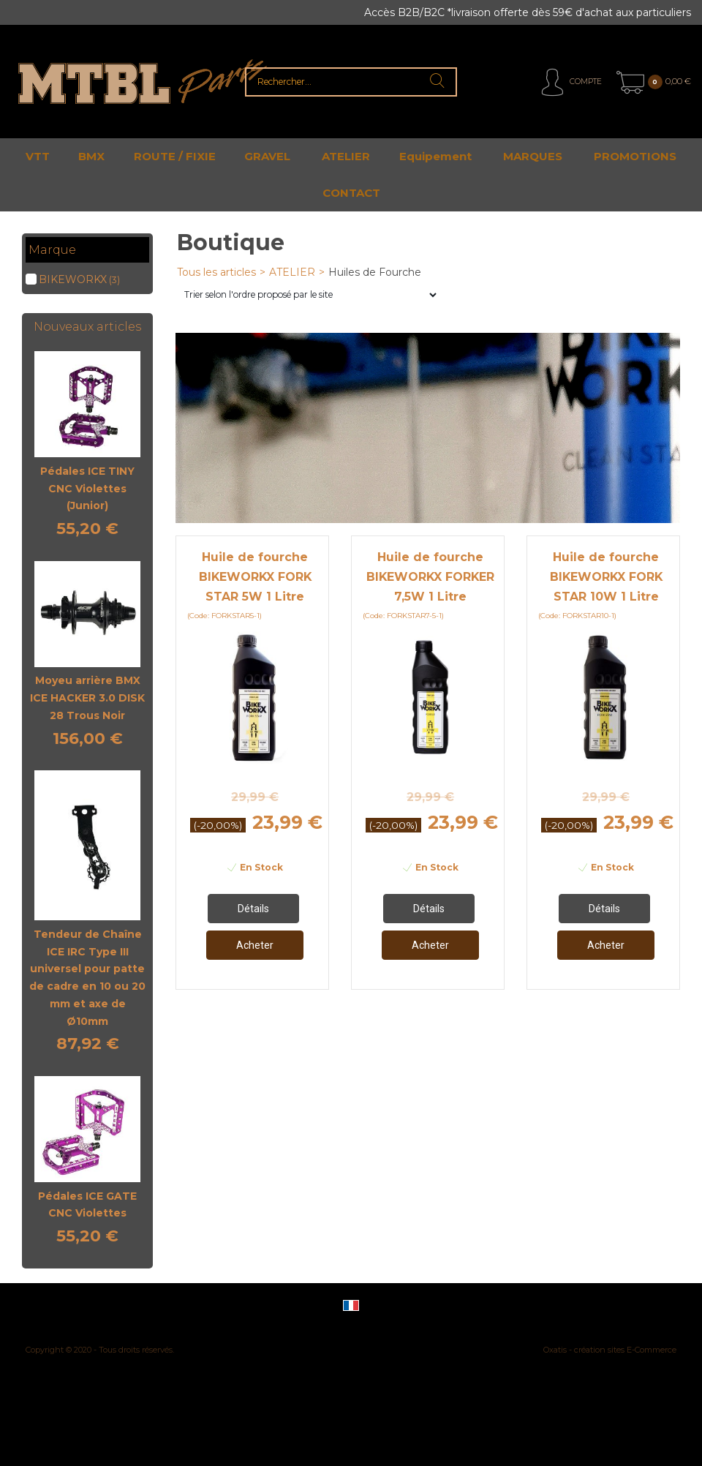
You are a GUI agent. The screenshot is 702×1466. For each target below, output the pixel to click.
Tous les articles (216, 272)
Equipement (435, 156)
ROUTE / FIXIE (175, 156)
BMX (91, 156)
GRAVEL (267, 156)
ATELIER (346, 156)
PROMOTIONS (635, 156)
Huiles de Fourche (374, 272)
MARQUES (532, 156)
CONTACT (351, 193)
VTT (38, 156)
